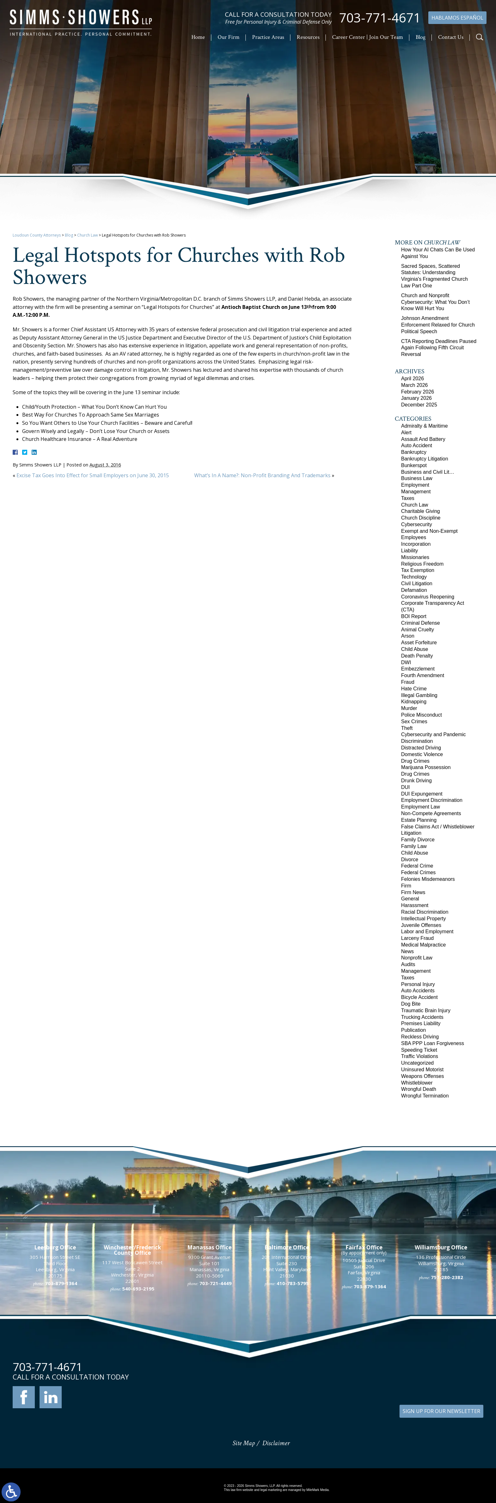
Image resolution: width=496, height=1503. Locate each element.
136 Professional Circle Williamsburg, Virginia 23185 (441, 1376)
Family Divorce (418, 839)
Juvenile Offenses (421, 925)
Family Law (414, 846)
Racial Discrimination (424, 912)
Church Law (87, 235)
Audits (408, 964)
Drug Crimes (415, 761)
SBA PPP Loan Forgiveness (432, 1043)
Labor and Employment (427, 931)
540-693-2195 (138, 1401)
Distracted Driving (421, 747)
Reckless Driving (420, 1036)
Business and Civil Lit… (427, 472)
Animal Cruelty (417, 629)
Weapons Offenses (422, 1076)
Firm (406, 885)
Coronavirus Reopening (427, 596)
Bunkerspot (414, 465)
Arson (407, 636)
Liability (409, 550)
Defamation (414, 590)
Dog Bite (410, 1004)
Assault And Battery (423, 439)
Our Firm (228, 37)
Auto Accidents (418, 990)
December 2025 (419, 404)
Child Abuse (414, 649)
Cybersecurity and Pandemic (433, 734)
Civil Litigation (416, 583)
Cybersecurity (416, 524)
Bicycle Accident (419, 997)
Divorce (409, 859)
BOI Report (413, 616)
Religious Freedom (422, 564)
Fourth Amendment (422, 675)
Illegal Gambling (419, 695)
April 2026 (412, 378)
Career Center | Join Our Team (367, 37)
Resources (308, 37)
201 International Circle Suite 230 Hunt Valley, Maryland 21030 (287, 1379)
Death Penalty (417, 655)
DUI (405, 787)
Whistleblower (417, 1082)
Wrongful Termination (425, 1095)
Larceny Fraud (417, 938)
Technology (414, 577)
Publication (413, 1030)
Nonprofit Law (416, 957)
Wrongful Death (418, 1089)
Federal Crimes (418, 872)
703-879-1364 (370, 1399)
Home (198, 37)
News (407, 951)
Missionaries (415, 557)
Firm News (413, 892)
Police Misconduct (421, 715)
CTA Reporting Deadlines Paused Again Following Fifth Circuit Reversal (438, 348)
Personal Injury (418, 984)
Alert (406, 432)
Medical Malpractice (423, 944)
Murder (409, 708)
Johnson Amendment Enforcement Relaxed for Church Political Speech (438, 325)
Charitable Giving (420, 511)
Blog (420, 37)
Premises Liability (420, 1023)
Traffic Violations (419, 1056)
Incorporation (416, 544)
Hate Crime (414, 688)
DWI (406, 662)
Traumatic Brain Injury (425, 1010)
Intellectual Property (423, 918)
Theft (406, 728)
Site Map (243, 1443)
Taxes (407, 498)
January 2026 (416, 398)
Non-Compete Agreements (431, 813)
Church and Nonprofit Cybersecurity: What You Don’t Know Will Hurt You (435, 302)
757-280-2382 (447, 1390)
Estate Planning (419, 820)
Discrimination (417, 741)
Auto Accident (416, 445)
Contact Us (450, 37)
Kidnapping (413, 701)
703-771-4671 (380, 17)
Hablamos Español (457, 17)
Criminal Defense (420, 623)
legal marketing (271, 1490)
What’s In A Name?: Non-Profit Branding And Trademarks (262, 475)
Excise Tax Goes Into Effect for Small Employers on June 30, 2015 (92, 475)
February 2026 (417, 391)
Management (416, 491)
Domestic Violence (422, 754)
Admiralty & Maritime (424, 426)
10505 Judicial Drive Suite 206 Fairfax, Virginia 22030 (364, 1382)
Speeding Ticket (419, 1050)
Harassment (414, 905)
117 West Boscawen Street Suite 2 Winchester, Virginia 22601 (132, 1384)
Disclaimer (276, 1443)
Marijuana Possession (426, 767)
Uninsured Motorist (422, 1069)
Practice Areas (268, 37)
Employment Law (420, 806)
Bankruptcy (413, 452)
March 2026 (414, 385)
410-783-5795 (292, 1396)
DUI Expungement (422, 794)
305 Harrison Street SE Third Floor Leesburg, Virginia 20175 (55, 1379)
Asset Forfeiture (419, 642)
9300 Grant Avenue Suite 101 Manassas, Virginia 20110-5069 (209, 1379)
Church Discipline (421, 517)
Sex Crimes (414, 721)
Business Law (416, 478)
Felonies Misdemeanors (428, 879)
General (410, 898)
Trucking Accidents (422, 1017)
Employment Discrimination (431, 800)
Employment (415, 485)
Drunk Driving (416, 780)
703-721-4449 (215, 1396)
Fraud (407, 682)
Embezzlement (418, 668)
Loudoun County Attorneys (37, 235)
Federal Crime (417, 866)
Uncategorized (417, 1063)
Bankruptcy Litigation (424, 458)
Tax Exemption (417, 570)
